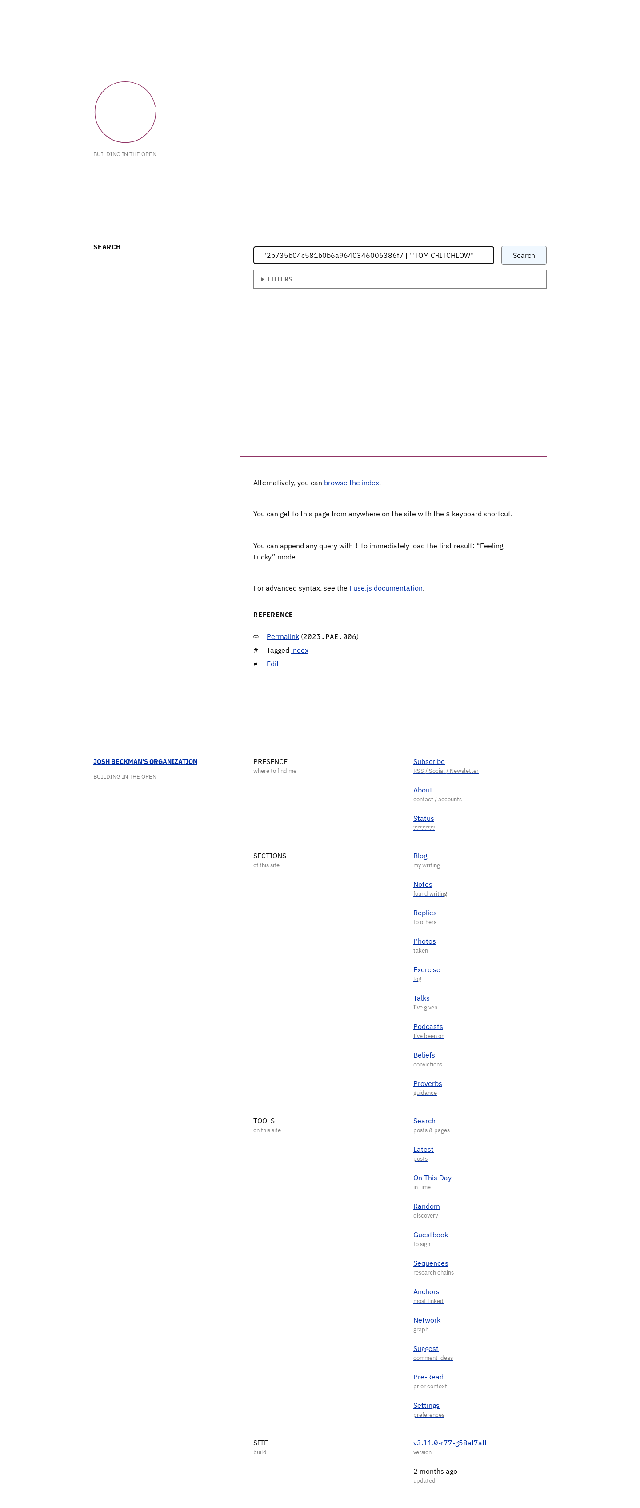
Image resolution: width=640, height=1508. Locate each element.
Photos (424, 940)
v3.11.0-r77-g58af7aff (450, 1441)
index (299, 649)
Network (426, 1319)
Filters (280, 279)
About (422, 788)
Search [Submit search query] (524, 255)
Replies (425, 911)
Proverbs (427, 1082)
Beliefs (424, 1054)
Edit (273, 662)
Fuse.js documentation (386, 587)
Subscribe (429, 760)
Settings (426, 1404)
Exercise (426, 968)
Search (424, 1119)
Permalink (283, 635)
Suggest (426, 1347)
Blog (420, 854)
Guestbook (430, 1233)
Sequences (430, 1262)
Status (423, 817)
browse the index (351, 482)
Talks (421, 997)
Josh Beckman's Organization (145, 760)
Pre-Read (428, 1375)
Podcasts (428, 1025)
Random (426, 1205)
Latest (423, 1148)
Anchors (426, 1290)
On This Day (432, 1176)
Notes (422, 883)
